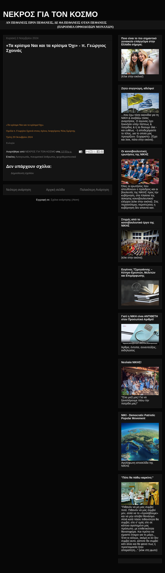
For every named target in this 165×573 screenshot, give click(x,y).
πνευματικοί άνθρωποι (42, 156)
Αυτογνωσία (22, 156)
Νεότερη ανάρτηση (18, 189)
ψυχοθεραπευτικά (66, 156)
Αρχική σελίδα (55, 189)
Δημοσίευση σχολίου (22, 173)
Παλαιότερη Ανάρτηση (94, 189)
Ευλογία (10, 142)
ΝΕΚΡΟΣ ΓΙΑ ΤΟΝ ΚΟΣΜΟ (50, 14)
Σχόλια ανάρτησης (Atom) (65, 199)
